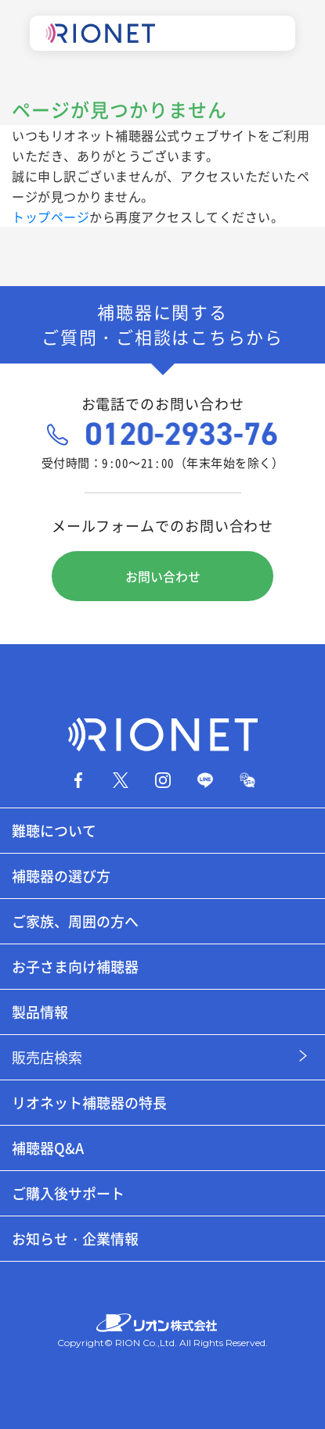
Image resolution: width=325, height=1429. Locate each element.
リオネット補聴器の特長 (89, 1102)
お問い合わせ (162, 576)
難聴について (54, 830)
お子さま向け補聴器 (75, 966)
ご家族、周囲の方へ (75, 921)
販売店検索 (47, 1057)
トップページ (50, 216)
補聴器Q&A (48, 1148)
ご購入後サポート (68, 1193)
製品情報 (40, 1012)
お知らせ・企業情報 (75, 1238)
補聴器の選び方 (61, 875)
